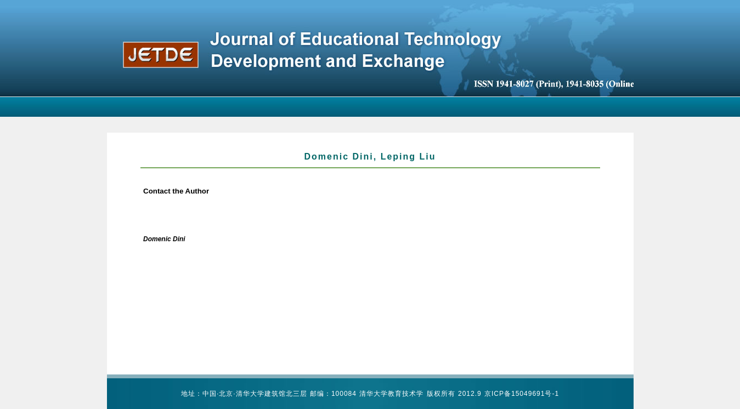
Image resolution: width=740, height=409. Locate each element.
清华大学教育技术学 (391, 393)
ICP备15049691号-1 (525, 393)
